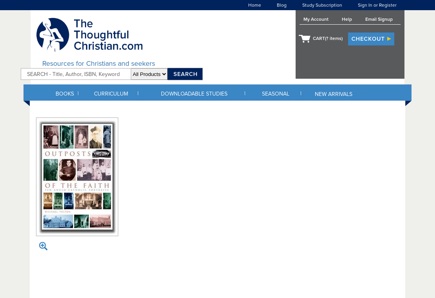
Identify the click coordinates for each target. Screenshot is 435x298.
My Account (316, 19)
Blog (282, 5)
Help (347, 19)
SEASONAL (275, 93)
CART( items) (328, 38)
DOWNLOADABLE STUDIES (194, 93)
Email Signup (379, 19)
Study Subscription (322, 5)
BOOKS (65, 93)
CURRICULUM (111, 93)
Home (254, 5)
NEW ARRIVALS (333, 94)
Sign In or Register (377, 5)
